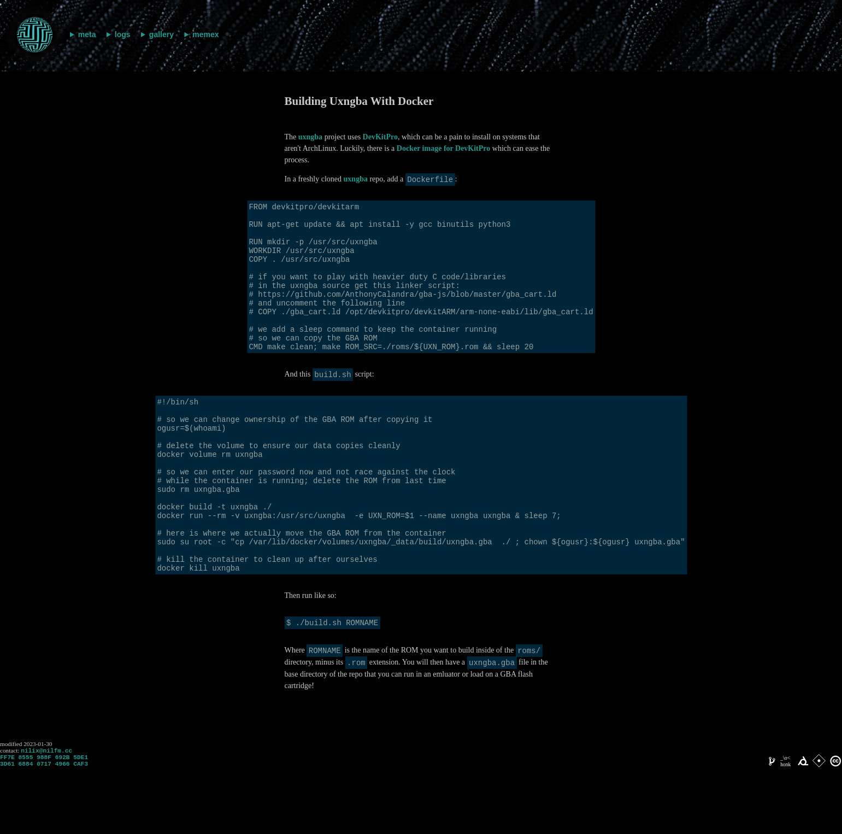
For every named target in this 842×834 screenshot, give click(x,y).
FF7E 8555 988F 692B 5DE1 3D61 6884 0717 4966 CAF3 (44, 826)
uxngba (310, 137)
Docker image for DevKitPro (443, 148)
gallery (161, 34)
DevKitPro (380, 137)
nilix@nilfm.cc (46, 813)
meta (87, 34)
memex (205, 34)
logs (123, 34)
